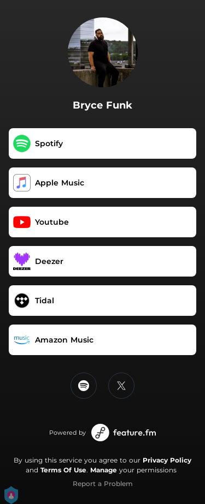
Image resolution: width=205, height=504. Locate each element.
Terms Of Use (63, 470)
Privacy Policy (167, 460)
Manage (103, 470)
